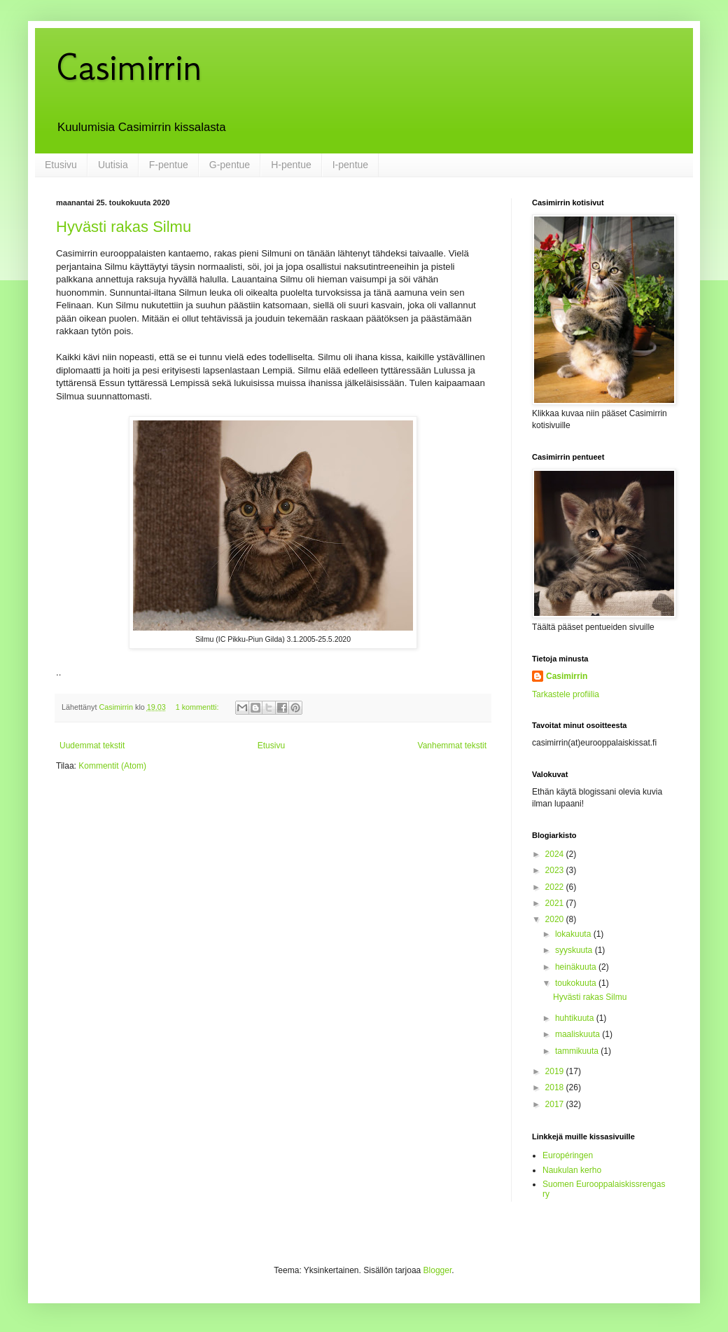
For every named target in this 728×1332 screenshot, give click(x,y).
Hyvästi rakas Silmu (123, 226)
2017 (555, 1104)
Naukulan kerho (571, 1170)
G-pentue (229, 164)
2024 (555, 854)
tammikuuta (578, 1051)
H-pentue (291, 164)
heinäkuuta (576, 967)
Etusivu (61, 164)
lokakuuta (574, 934)
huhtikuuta (575, 1018)
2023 (555, 870)
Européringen (567, 1155)
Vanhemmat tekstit (452, 745)
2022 (555, 887)
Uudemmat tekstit (92, 745)
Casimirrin (129, 66)
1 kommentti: (198, 707)
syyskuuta (575, 950)
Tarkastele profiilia (565, 694)
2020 (555, 919)
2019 (555, 1071)
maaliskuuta (578, 1034)
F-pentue (168, 164)
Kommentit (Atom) (112, 766)
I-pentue (350, 164)
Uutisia (113, 164)
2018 (555, 1087)
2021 (555, 903)
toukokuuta (576, 983)
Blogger (438, 1270)
